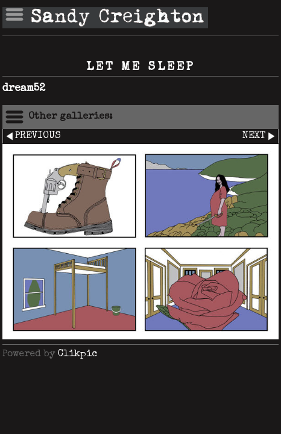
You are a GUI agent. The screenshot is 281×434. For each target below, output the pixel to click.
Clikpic (77, 354)
